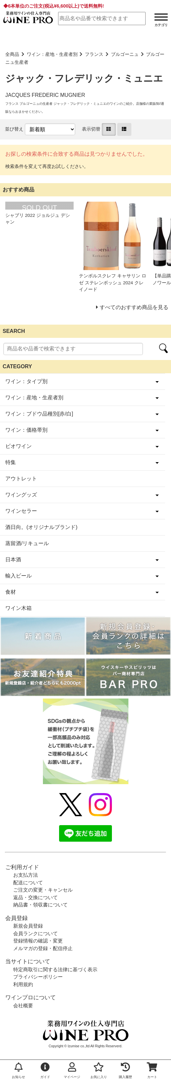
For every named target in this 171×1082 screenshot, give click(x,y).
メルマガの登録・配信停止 (43, 948)
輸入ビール (18, 576)
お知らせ (18, 1070)
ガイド (45, 1070)
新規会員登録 (28, 926)
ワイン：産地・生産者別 (52, 54)
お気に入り (98, 1070)
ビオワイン (18, 446)
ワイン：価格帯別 (26, 430)
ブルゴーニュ (125, 54)
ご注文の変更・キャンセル (43, 890)
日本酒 (13, 559)
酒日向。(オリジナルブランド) (41, 527)
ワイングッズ (21, 495)
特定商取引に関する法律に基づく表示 (55, 969)
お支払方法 (25, 875)
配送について (28, 882)
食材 (10, 592)
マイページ (72, 1070)
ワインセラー (21, 511)
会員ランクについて (35, 933)
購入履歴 (125, 1070)
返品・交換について (35, 897)
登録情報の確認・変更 (38, 940)
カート (152, 1070)
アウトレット (21, 478)
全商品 (12, 54)
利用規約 (23, 984)
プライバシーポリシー (38, 977)
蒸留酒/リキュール (27, 543)
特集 (10, 462)
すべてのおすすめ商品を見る (134, 307)
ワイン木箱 (18, 608)
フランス (94, 54)
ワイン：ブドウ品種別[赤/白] (39, 414)
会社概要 (23, 1005)
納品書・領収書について (40, 904)
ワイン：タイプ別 (26, 381)
